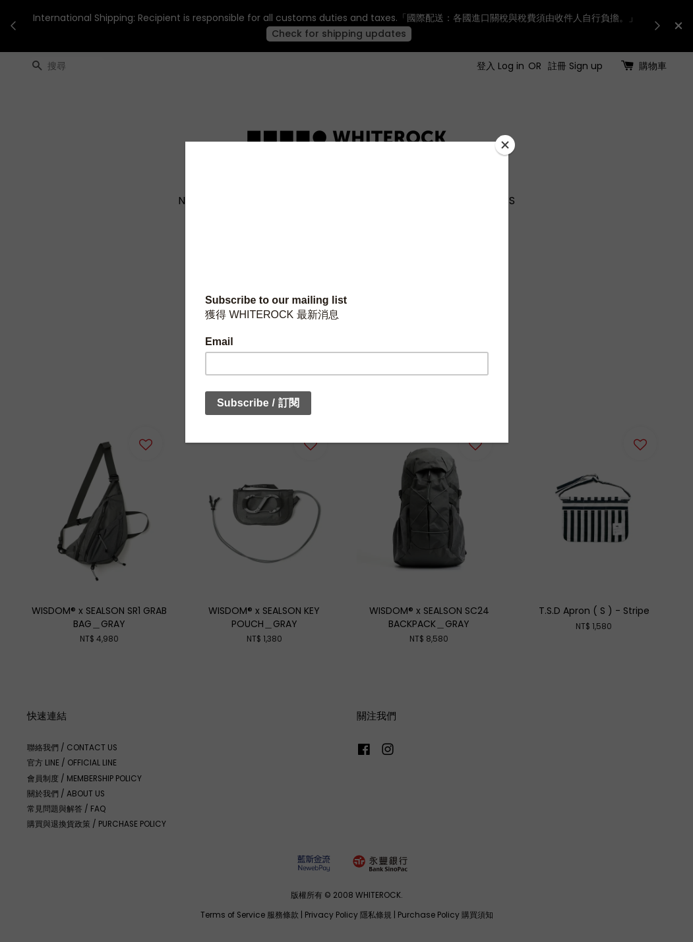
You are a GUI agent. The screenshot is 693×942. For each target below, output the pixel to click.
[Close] (505, 145)
